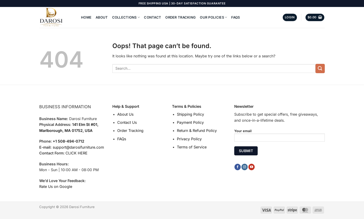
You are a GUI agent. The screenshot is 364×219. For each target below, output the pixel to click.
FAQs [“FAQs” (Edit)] (121, 139)
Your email (279, 137)
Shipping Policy (190, 114)
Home (86, 17)
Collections (126, 17)
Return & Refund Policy (197, 130)
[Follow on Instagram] (244, 167)
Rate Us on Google (55, 186)
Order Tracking (180, 17)
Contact (152, 17)
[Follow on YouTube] (251, 167)
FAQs (235, 17)
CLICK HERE (76, 153)
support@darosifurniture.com (78, 147)
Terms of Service (192, 147)
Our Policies (213, 17)
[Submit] (320, 68)
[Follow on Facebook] (237, 167)
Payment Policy (190, 122)
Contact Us (127, 122)
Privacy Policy (189, 139)
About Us (125, 114)
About (102, 17)
